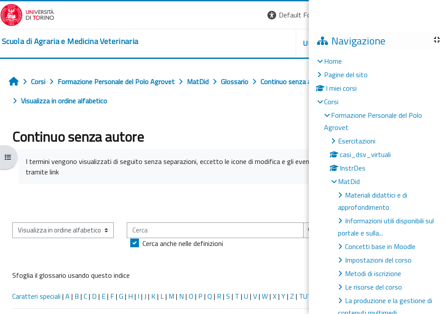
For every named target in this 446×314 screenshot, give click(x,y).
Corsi (331, 101)
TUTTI (308, 296)
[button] (270, 15)
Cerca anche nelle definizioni (182, 243)
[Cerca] (215, 230)
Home (333, 61)
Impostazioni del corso (378, 260)
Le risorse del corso (373, 287)
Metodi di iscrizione (373, 273)
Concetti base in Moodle (380, 246)
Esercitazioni (356, 141)
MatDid (349, 181)
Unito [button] (288, 43)
